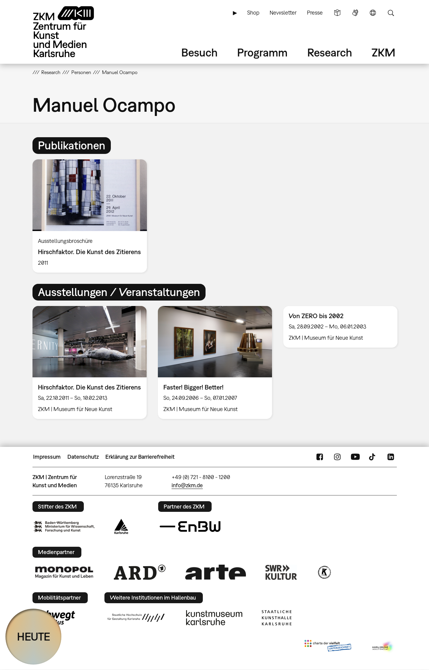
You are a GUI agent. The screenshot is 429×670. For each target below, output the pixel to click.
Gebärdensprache (355, 12)
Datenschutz (83, 457)
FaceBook (320, 457)
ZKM (383, 52)
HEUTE (33, 636)
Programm (262, 52)
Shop (253, 12)
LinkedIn (391, 457)
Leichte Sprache (337, 12)
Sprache (373, 12)
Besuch (199, 52)
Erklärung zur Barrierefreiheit (140, 457)
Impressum (47, 457)
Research (329, 52)
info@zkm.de (187, 485)
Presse (315, 12)
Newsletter (283, 12)
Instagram (337, 457)
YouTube (355, 457)
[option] (92, 216)
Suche (391, 12)
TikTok (373, 457)
